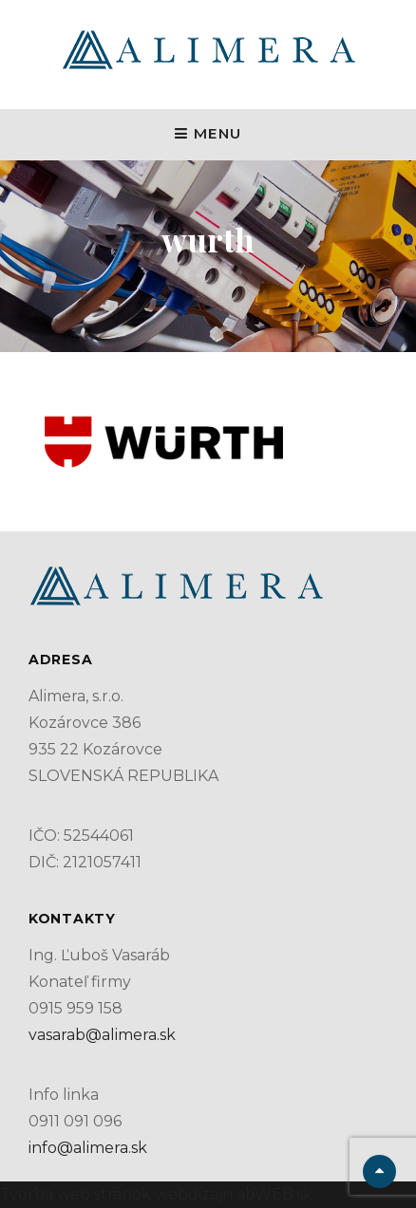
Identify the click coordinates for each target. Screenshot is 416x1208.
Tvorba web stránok (75, 1194)
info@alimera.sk (87, 1148)
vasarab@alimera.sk (102, 1035)
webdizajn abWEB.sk (231, 1194)
